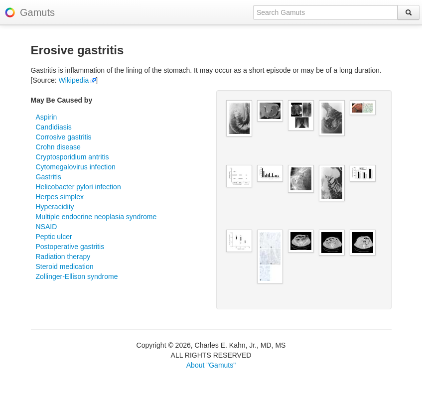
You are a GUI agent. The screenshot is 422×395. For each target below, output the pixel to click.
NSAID (46, 227)
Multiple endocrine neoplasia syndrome (96, 217)
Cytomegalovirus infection (76, 167)
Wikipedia (77, 80)
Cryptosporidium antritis (72, 157)
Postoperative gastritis (70, 247)
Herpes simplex (60, 197)
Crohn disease (58, 147)
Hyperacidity (55, 207)
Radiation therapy (63, 257)
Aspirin (46, 117)
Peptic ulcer (54, 237)
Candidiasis (54, 127)
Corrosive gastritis (64, 137)
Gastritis (48, 177)
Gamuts (37, 12)
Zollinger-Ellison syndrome (77, 276)
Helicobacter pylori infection (78, 187)
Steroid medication (65, 266)
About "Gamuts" (211, 365)
